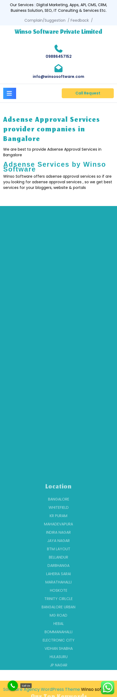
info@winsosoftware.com (58, 76)
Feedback (80, 20)
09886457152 (59, 56)
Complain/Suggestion (44, 20)
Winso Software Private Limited (58, 32)
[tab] (9, 92)
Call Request (87, 93)
